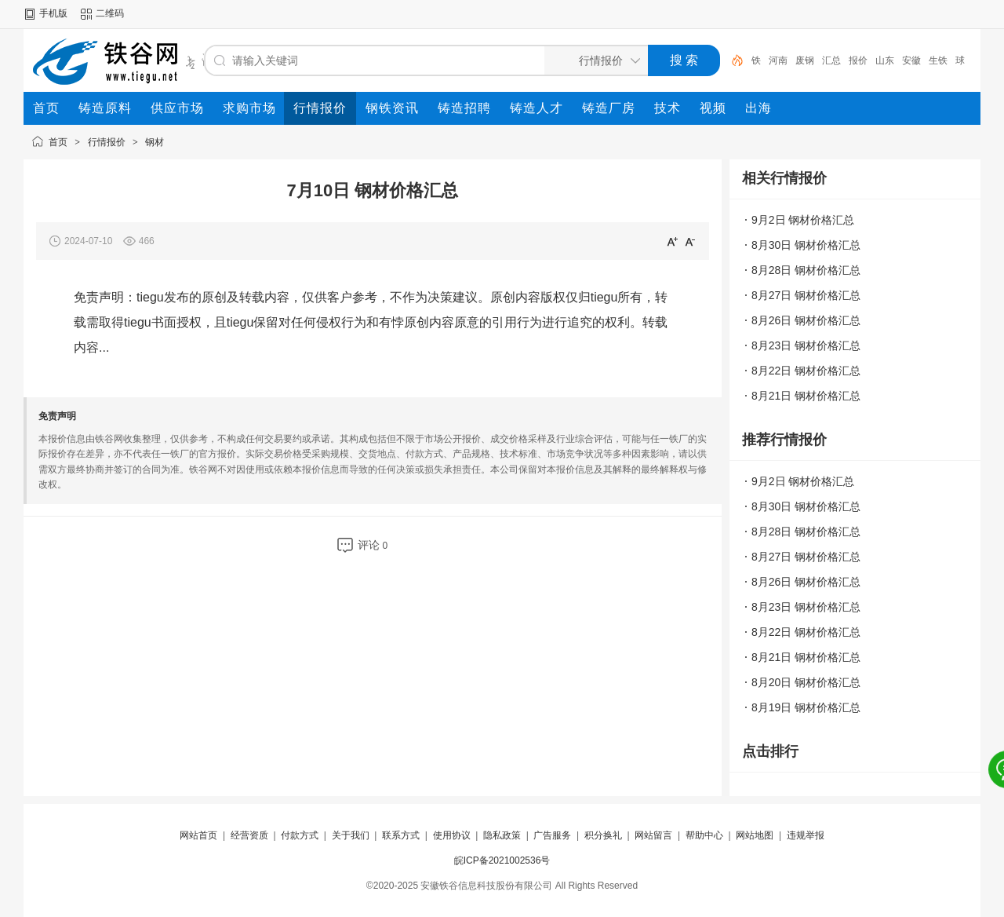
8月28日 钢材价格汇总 (805, 270)
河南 (778, 60)
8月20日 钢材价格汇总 (805, 682)
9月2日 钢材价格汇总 (802, 220)
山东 (884, 60)
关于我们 (350, 835)
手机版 (53, 13)
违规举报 (805, 835)
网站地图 (754, 835)
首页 (58, 142)
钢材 (154, 142)
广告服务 (552, 835)
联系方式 (401, 835)
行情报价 (107, 142)
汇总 (831, 60)
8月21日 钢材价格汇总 (805, 395)
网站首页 (198, 835)
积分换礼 (603, 835)
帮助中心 (704, 835)
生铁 (938, 60)
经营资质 (249, 835)
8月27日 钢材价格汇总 (805, 295)
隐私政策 (502, 835)
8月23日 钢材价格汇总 (805, 345)
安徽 (911, 60)
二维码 (110, 13)
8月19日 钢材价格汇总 (805, 707)
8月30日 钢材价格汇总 (805, 245)
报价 (858, 60)
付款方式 (299, 835)
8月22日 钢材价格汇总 (805, 370)
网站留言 (653, 835)
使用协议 (452, 835)
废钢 (804, 60)
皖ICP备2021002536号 (502, 860)
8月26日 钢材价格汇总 (805, 320)
